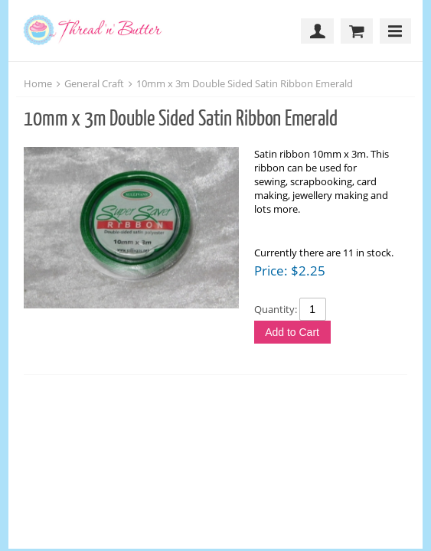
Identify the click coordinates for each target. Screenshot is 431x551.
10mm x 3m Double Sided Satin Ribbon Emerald (244, 83)
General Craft (94, 83)
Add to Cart (292, 332)
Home (38, 83)
